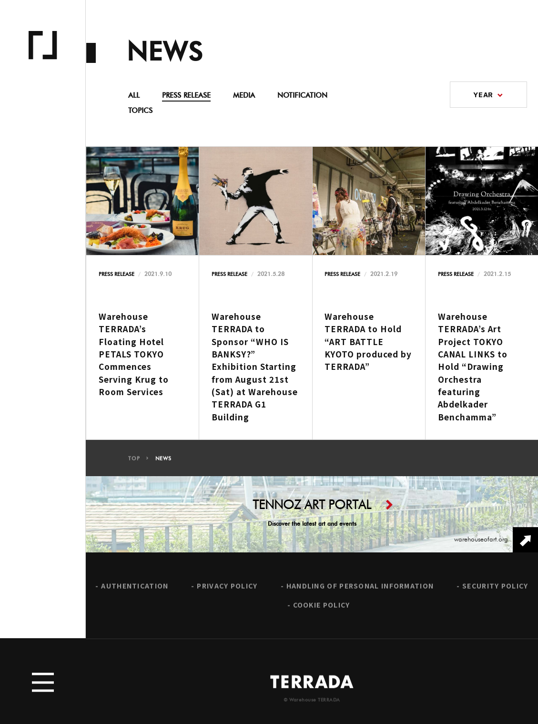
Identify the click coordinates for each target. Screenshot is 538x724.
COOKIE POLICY (321, 607)
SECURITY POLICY (495, 588)
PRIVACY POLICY (227, 588)
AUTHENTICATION (134, 588)
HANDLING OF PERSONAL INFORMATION (360, 588)
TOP (134, 461)
